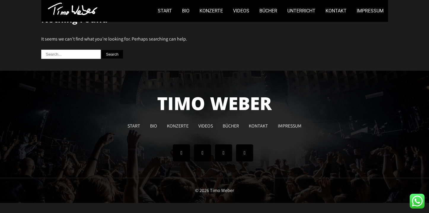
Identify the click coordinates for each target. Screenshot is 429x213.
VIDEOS (241, 11)
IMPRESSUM (370, 11)
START (165, 11)
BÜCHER (268, 11)
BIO (185, 11)
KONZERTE (211, 11)
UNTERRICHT (301, 11)
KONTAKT (336, 11)
